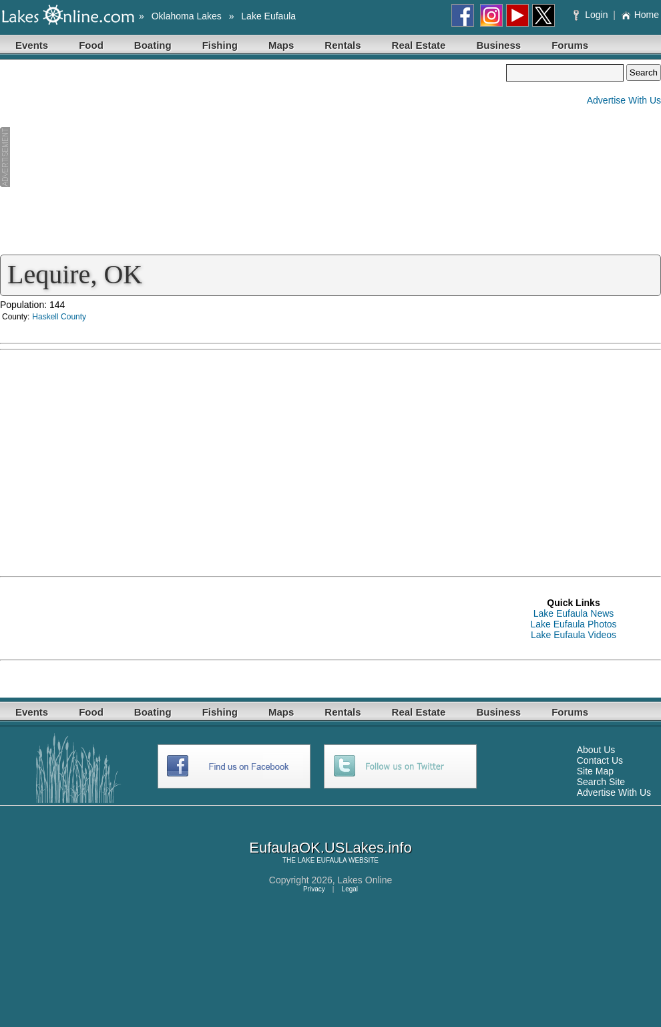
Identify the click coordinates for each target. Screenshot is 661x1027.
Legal (350, 889)
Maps (281, 45)
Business (498, 45)
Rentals (342, 45)
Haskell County (59, 316)
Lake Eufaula (268, 16)
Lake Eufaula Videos (573, 634)
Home (640, 14)
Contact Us (600, 760)
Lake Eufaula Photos (573, 624)
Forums (570, 45)
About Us (596, 749)
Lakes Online (365, 880)
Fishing (220, 45)
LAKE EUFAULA (322, 860)
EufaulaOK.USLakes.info (330, 847)
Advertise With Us (624, 100)
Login (592, 14)
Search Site (601, 781)
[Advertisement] (253, 157)
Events (31, 45)
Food (91, 45)
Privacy (314, 889)
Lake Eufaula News (573, 613)
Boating (153, 45)
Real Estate (419, 45)
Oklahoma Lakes (187, 16)
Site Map (595, 771)
